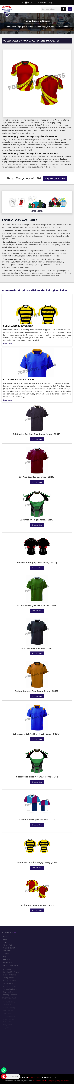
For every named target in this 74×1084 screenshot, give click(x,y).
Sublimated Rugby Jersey (18, 326)
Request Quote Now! (55, 178)
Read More (8, 344)
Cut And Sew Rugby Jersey (18, 379)
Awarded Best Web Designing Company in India (51, 1081)
